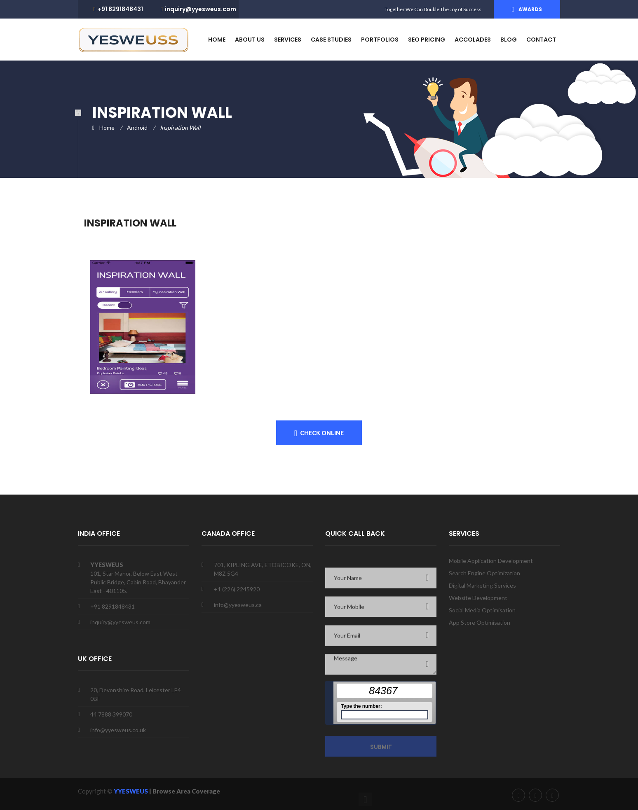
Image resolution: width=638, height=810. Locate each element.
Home (107, 127)
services (287, 39)
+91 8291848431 (120, 9)
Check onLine (322, 433)
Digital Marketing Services (482, 585)
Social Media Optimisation (482, 610)
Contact (541, 39)
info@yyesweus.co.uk (118, 729)
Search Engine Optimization (484, 573)
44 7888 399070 (111, 714)
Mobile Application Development (491, 560)
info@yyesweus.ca (238, 604)
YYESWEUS (131, 791)
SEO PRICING (426, 39)
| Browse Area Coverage (184, 791)
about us (250, 39)
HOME (216, 39)
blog (508, 39)
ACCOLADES (473, 39)
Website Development (478, 597)
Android (137, 127)
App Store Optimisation (479, 622)
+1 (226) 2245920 (237, 589)
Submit (381, 749)
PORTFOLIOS (380, 39)
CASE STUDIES (331, 39)
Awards (530, 9)
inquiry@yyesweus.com (200, 9)
